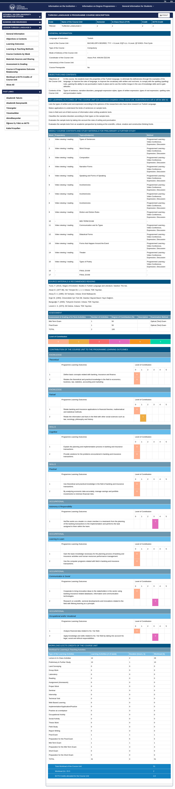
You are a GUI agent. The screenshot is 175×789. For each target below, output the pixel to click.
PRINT (164, 15)
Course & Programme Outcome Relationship (20, 70)
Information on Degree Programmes (99, 6)
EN (171, 1)
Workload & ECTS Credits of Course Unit (19, 78)
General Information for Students (138, 6)
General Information (15, 34)
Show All (10, 85)
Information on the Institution (62, 6)
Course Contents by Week (18, 54)
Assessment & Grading (16, 64)
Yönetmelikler (12, 113)
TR (165, 1)
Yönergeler (11, 108)
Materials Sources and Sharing (20, 59)
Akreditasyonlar (13, 118)
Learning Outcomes (15, 44)
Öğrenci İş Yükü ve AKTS (17, 123)
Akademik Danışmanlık (16, 103)
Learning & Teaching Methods (19, 49)
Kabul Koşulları (13, 128)
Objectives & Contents (16, 39)
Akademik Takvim (14, 98)
